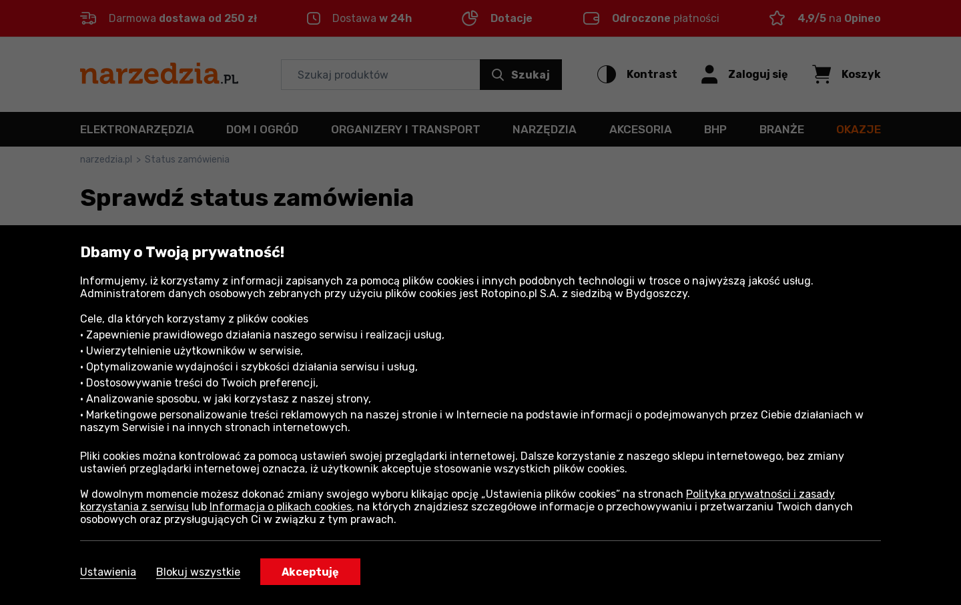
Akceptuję (310, 572)
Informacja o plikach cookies (281, 506)
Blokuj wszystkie (198, 572)
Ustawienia (108, 572)
